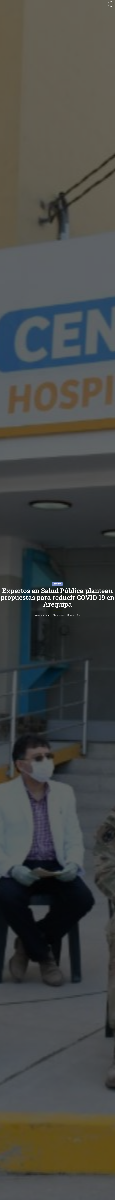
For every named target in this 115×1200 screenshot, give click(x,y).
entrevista (57, 584)
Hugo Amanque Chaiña (42, 615)
